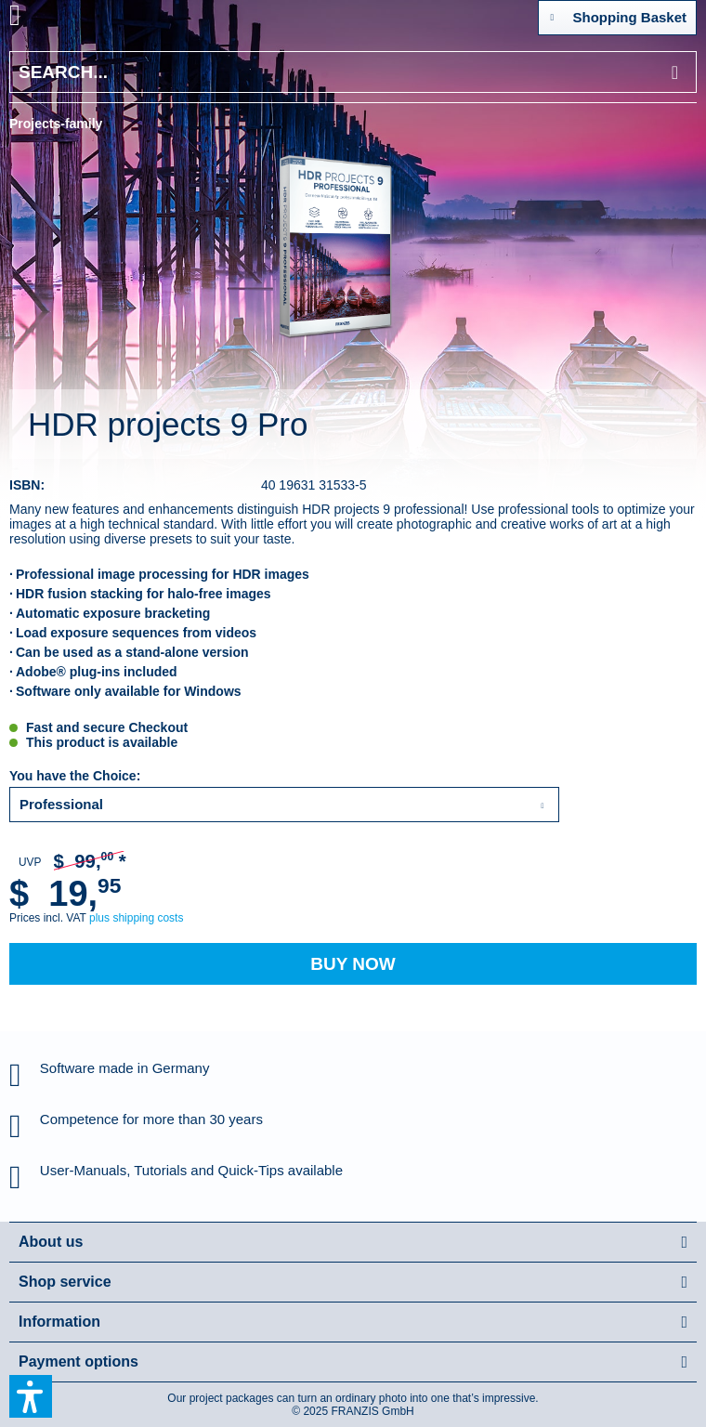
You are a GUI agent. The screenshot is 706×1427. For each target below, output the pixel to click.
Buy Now (352, 964)
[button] (30, 1396)
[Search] (674, 72)
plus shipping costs (136, 917)
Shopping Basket (618, 14)
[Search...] (353, 72)
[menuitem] (36, 18)
